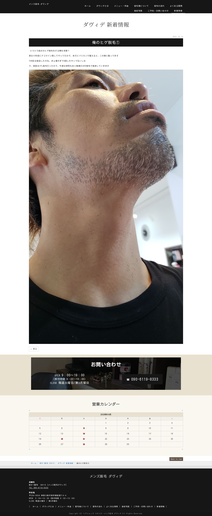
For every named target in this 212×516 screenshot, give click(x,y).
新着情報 (178, 11)
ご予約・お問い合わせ (158, 11)
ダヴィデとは (102, 6)
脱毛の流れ (159, 6)
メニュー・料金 (121, 6)
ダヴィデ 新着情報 (65, 463)
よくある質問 (176, 6)
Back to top (176, 459)
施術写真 (138, 11)
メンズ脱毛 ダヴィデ (39, 4)
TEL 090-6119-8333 (38, 488)
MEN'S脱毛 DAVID (47, 463)
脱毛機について (141, 6)
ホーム (88, 6)
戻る (34, 349)
